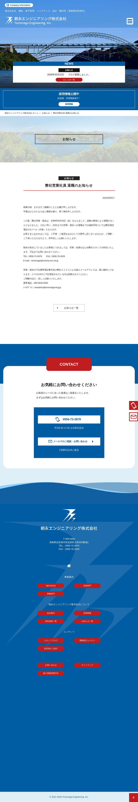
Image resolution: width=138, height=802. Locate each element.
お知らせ (46, 113)
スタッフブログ (51, 640)
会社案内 (51, 613)
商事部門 (51, 594)
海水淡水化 (51, 586)
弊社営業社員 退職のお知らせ (66, 113)
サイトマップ (87, 665)
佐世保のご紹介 (51, 648)
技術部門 (87, 586)
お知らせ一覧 (70, 308)
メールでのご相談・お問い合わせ (70, 441)
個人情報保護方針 (51, 673)
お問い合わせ (51, 665)
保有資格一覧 (51, 621)
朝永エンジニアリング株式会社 (69, 520)
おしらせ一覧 (69, 80)
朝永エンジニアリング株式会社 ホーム (21, 113)
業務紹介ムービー (87, 640)
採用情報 (87, 613)
